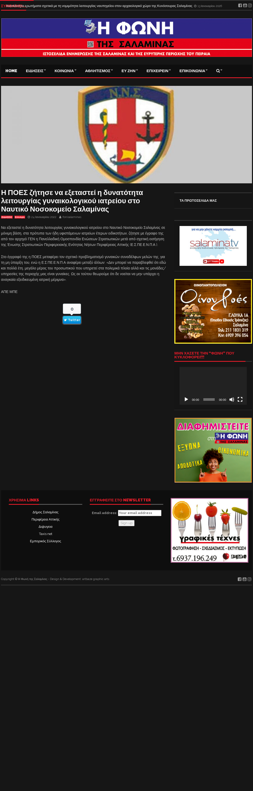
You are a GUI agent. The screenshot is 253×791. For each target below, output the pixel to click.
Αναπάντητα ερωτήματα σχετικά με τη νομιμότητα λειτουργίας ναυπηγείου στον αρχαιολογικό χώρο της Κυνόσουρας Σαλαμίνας (99, 6)
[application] (213, 386)
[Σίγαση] (231, 399)
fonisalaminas (72, 217)
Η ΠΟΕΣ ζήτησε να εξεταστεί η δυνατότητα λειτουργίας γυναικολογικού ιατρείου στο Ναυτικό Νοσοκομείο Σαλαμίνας (72, 200)
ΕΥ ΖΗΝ (129, 71)
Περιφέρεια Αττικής (45, 519)
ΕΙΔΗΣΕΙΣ (34, 71)
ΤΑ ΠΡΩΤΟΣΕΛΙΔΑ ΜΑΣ (198, 200)
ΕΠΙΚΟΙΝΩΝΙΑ (192, 71)
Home (11, 71)
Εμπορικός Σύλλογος (45, 541)
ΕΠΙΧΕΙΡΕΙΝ (157, 71)
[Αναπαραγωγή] (186, 399)
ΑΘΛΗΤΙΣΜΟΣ (97, 71)
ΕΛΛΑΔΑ (20, 217)
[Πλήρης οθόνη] (240, 399)
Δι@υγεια (45, 527)
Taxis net (45, 534)
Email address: (126, 513)
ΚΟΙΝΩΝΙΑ (64, 71)
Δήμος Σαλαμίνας (45, 512)
